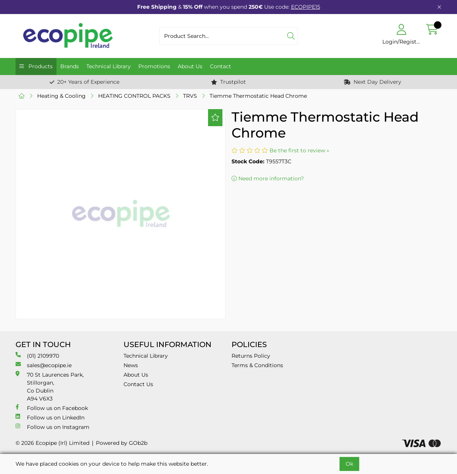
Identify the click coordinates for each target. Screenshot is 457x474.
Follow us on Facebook (52, 407)
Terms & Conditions (257, 365)
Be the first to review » (299, 150)
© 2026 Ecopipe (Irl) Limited (52, 443)
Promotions (154, 66)
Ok (349, 463)
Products (40, 66)
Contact (220, 66)
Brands (69, 66)
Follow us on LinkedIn (50, 417)
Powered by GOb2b (121, 443)
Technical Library (108, 66)
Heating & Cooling (61, 95)
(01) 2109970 (37, 355)
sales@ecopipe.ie (44, 365)
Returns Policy (251, 355)
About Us (190, 66)
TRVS (190, 95)
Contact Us (138, 384)
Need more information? (268, 178)
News (131, 365)
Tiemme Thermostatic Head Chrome (258, 95)
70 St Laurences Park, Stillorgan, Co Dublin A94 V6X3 (50, 386)
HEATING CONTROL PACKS (134, 95)
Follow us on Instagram (52, 426)
